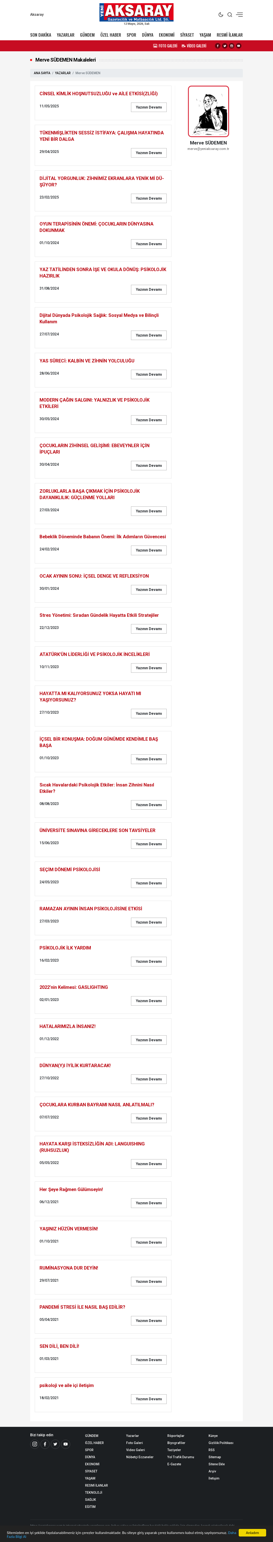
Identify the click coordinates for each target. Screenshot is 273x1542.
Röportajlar (176, 1436)
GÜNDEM (87, 34)
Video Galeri (135, 1450)
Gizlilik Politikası (221, 1443)
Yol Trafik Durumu (180, 1457)
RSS (212, 1450)
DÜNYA (147, 34)
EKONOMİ (166, 34)
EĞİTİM (90, 1507)
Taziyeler (174, 1450)
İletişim (214, 1478)
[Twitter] (55, 1444)
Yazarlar (132, 1436)
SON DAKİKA (40, 34)
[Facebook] (45, 1444)
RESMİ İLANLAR (230, 34)
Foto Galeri (134, 1443)
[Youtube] (65, 1444)
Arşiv (212, 1471)
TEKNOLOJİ (93, 1492)
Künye (213, 1436)
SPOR (131, 34)
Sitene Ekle (217, 1464)
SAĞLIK (90, 1499)
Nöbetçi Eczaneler (140, 1457)
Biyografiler (176, 1443)
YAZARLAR (66, 34)
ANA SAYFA (42, 73)
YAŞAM (205, 34)
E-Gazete (174, 1464)
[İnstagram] (34, 1444)
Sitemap (215, 1457)
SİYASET (187, 34)
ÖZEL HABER (110, 34)
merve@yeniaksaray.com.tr (208, 149)
